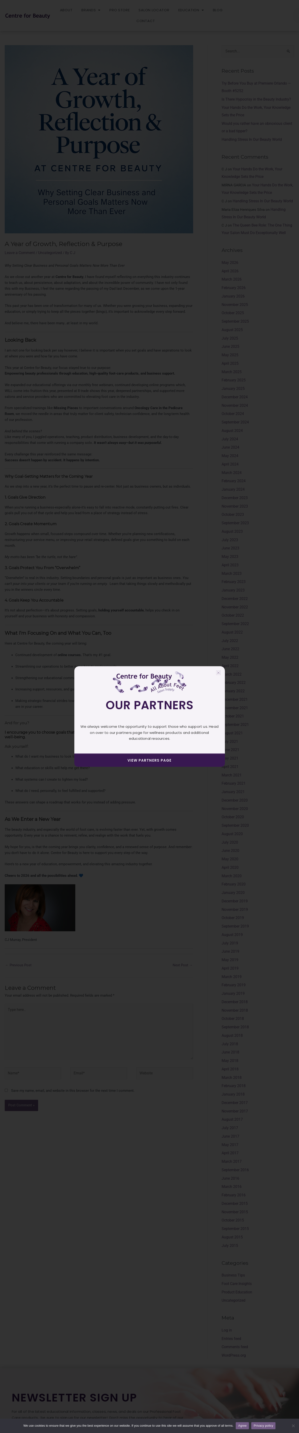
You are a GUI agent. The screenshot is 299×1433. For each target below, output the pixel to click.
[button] (218, 672)
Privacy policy (263, 1425)
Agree (242, 1425)
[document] (149, 716)
